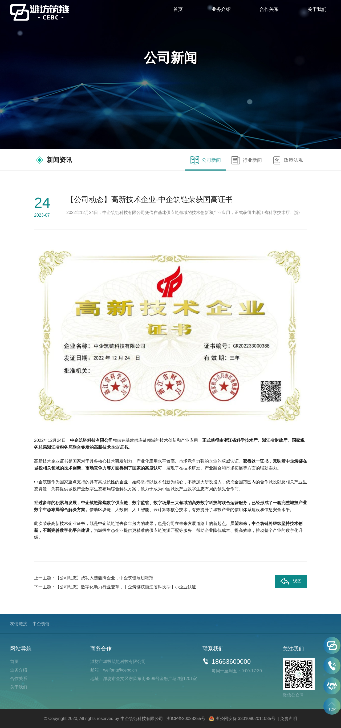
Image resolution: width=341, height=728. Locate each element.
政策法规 (288, 160)
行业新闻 (247, 160)
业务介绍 (221, 9)
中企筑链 (41, 623)
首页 (178, 9)
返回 (291, 581)
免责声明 (288, 718)
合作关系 (269, 9)
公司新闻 (205, 160)
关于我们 (317, 9)
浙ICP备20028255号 (186, 718)
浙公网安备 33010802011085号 (245, 718)
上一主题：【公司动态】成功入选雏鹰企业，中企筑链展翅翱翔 (93, 578)
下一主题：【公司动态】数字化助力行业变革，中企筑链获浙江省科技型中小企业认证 (115, 587)
